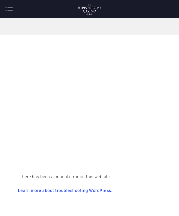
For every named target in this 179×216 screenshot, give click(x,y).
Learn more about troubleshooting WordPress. (81, 185)
